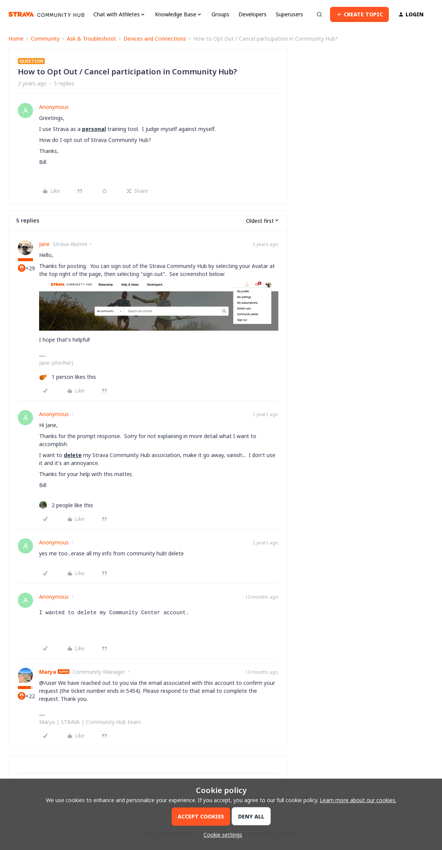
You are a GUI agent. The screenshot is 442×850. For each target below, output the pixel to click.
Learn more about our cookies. (358, 800)
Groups (220, 14)
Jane (44, 244)
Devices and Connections (154, 38)
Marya (47, 671)
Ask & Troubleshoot (91, 38)
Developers (252, 14)
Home (16, 38)
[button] (359, 14)
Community (45, 38)
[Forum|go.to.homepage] (46, 14)
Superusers (289, 14)
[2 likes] (66, 505)
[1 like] (67, 377)
